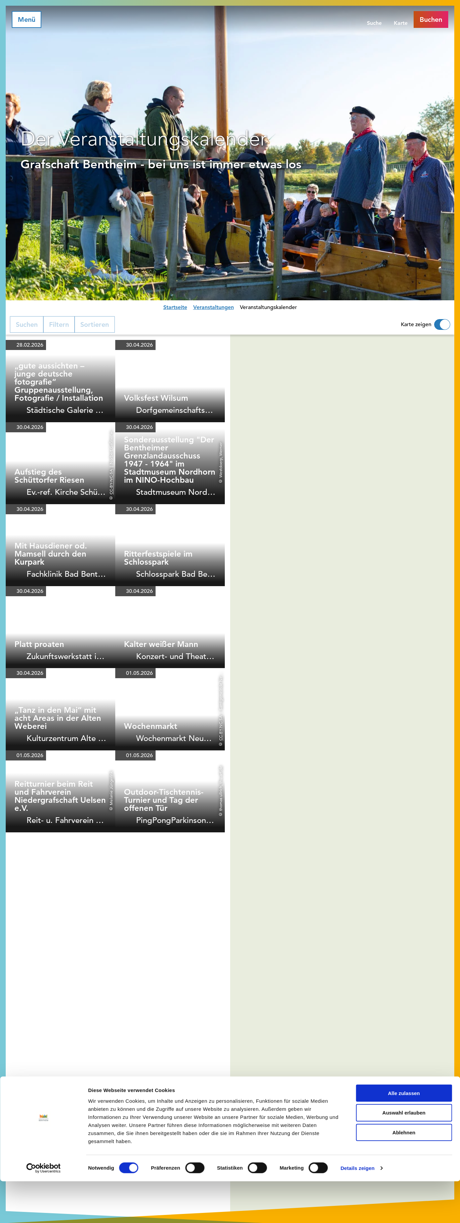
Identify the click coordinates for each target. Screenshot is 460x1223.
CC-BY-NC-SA (111, 481)
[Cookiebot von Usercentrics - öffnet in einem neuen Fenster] (43, 1210)
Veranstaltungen (213, 307)
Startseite (175, 307)
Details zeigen (357, 1210)
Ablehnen (403, 1174)
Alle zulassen (404, 1134)
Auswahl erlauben (403, 1154)
